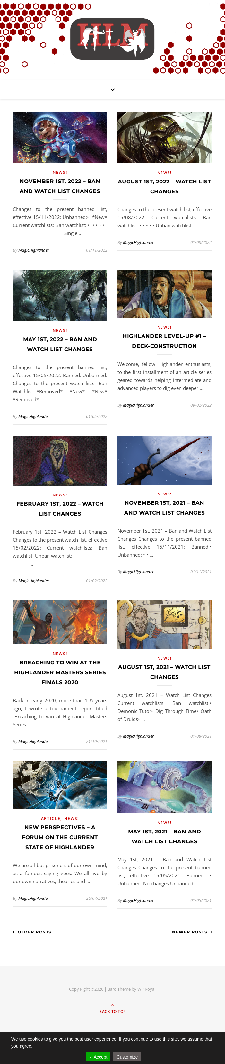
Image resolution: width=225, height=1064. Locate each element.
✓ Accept (98, 1057)
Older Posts (32, 932)
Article (51, 818)
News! (60, 172)
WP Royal (146, 989)
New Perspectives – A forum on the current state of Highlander (60, 837)
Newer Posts (192, 932)
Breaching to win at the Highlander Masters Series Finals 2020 (60, 673)
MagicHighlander (33, 250)
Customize (127, 1057)
